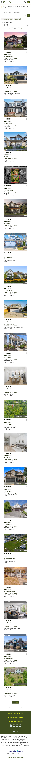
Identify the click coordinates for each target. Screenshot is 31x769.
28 (25, 316)
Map (4, 24)
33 (25, 583)
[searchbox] (15, 12)
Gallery (1, 24)
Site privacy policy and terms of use (15, 757)
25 (25, 48)
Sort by (26, 25)
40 (25, 82)
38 (25, 617)
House (16, 19)
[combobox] (15, 12)
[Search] (25, 2)
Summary (7, 24)
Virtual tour (18, 82)
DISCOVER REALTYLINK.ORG (15, 713)
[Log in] (28, 2)
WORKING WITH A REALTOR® (15, 717)
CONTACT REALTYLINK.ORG (15, 721)
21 (25, 684)
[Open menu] (1, 2)
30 (25, 149)
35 (25, 115)
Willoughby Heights (6, 19)
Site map (15, 731)
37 (25, 182)
